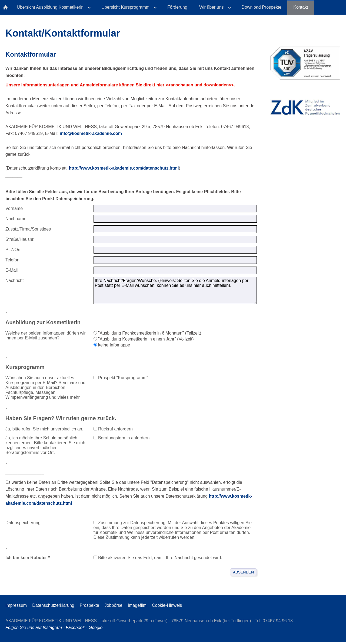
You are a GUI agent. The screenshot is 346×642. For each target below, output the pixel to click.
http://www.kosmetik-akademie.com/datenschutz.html (124, 168)
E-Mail (11, 270)
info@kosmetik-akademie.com (91, 133)
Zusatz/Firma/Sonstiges (28, 229)
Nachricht (14, 280)
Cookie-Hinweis (167, 605)
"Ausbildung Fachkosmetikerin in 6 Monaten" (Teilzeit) (147, 333)
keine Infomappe (112, 345)
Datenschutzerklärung (53, 605)
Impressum (16, 605)
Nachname (15, 218)
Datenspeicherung (23, 522)
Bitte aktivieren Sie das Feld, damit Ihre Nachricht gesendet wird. (158, 557)
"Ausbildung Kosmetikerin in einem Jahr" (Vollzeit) (144, 339)
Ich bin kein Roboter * (27, 557)
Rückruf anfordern (113, 429)
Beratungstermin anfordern (122, 438)
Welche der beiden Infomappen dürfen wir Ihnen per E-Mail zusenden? (45, 335)
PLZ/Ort (13, 249)
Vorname (14, 208)
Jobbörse (113, 605)
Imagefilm (137, 605)
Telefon (12, 260)
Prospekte (89, 605)
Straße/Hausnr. (20, 239)
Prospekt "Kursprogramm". (121, 377)
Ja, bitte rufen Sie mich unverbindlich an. (44, 429)
